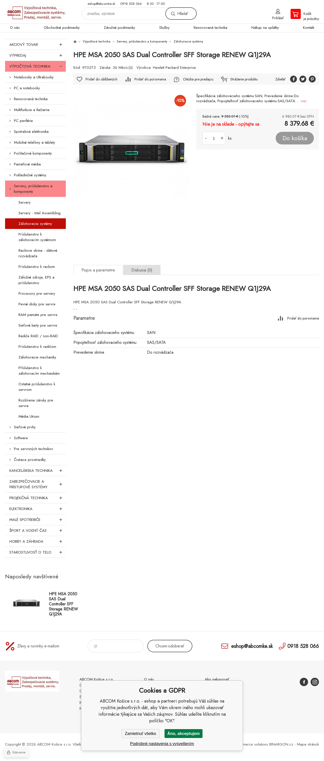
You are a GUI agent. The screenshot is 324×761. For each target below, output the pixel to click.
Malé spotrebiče (37, 519)
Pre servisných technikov (33, 449)
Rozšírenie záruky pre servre (35, 403)
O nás (15, 27)
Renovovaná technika (210, 27)
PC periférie (23, 120)
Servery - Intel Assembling (39, 213)
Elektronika (37, 508)
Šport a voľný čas (37, 530)
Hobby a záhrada (37, 541)
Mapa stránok (308, 744)
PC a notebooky (27, 88)
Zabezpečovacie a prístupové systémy (37, 484)
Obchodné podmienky (62, 27)
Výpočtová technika (37, 66)
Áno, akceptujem (183, 733)
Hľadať (182, 13)
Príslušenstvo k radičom (37, 346)
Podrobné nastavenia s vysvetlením (162, 744)
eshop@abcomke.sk (101, 3)
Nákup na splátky (265, 27)
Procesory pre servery (36, 293)
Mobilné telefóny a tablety (34, 142)
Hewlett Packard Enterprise (174, 67)
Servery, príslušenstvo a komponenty (33, 188)
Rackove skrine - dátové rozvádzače (37, 253)
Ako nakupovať (217, 679)
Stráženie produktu (244, 79)
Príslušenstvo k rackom (36, 266)
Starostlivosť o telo (37, 552)
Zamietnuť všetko (140, 733)
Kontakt (308, 27)
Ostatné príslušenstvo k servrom (36, 386)
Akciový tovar (37, 44)
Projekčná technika (37, 498)
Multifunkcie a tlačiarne (32, 110)
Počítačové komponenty (33, 153)
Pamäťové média (27, 164)
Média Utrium (28, 416)
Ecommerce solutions (251, 744)
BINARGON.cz (281, 744)
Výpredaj (37, 55)
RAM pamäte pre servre (37, 315)
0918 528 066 (131, 3)
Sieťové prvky (25, 427)
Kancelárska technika (37, 470)
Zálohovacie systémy (35, 223)
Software (21, 438)
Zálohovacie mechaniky (37, 357)
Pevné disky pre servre (36, 304)
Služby (164, 27)
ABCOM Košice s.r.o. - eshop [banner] (35, 12)
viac (303, 101)
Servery (24, 202)
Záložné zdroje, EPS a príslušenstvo (36, 280)
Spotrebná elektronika (31, 131)
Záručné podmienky (119, 27)
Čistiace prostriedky (30, 459)
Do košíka (294, 138)
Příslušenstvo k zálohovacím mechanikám (39, 370)
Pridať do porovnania (150, 79)
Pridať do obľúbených (101, 79)
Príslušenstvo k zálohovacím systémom (37, 237)
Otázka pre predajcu (198, 79)
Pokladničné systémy (30, 175)
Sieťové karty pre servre (37, 325)
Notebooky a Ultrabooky (34, 77)
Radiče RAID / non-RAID (38, 336)
